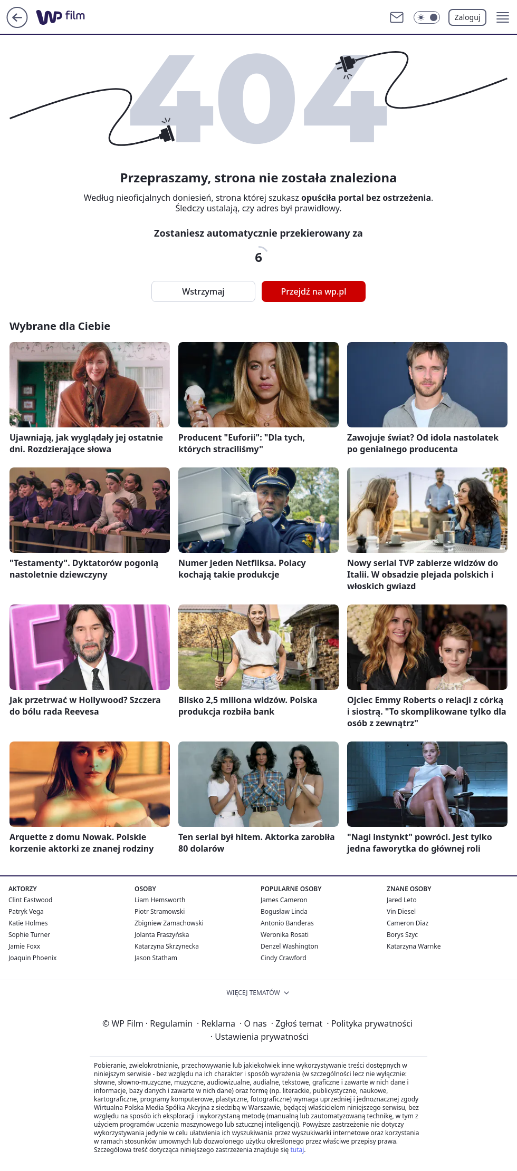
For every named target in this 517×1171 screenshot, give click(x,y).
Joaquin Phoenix (32, 957)
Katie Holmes (27, 923)
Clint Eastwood (30, 899)
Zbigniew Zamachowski (169, 923)
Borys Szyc (402, 934)
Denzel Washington (289, 946)
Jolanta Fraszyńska (162, 934)
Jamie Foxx (24, 946)
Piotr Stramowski (160, 911)
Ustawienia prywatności (259, 1036)
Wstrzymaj (203, 291)
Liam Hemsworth (160, 899)
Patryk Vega (26, 911)
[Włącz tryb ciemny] (427, 17)
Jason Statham (156, 957)
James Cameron (284, 899)
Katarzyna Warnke (414, 946)
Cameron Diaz (407, 923)
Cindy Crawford (284, 957)
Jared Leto (402, 899)
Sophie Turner (29, 934)
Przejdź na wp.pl (313, 291)
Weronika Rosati (285, 934)
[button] (502, 17)
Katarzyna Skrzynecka (167, 946)
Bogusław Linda (284, 911)
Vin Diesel (401, 911)
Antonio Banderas (287, 923)
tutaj (297, 1149)
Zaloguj (468, 17)
